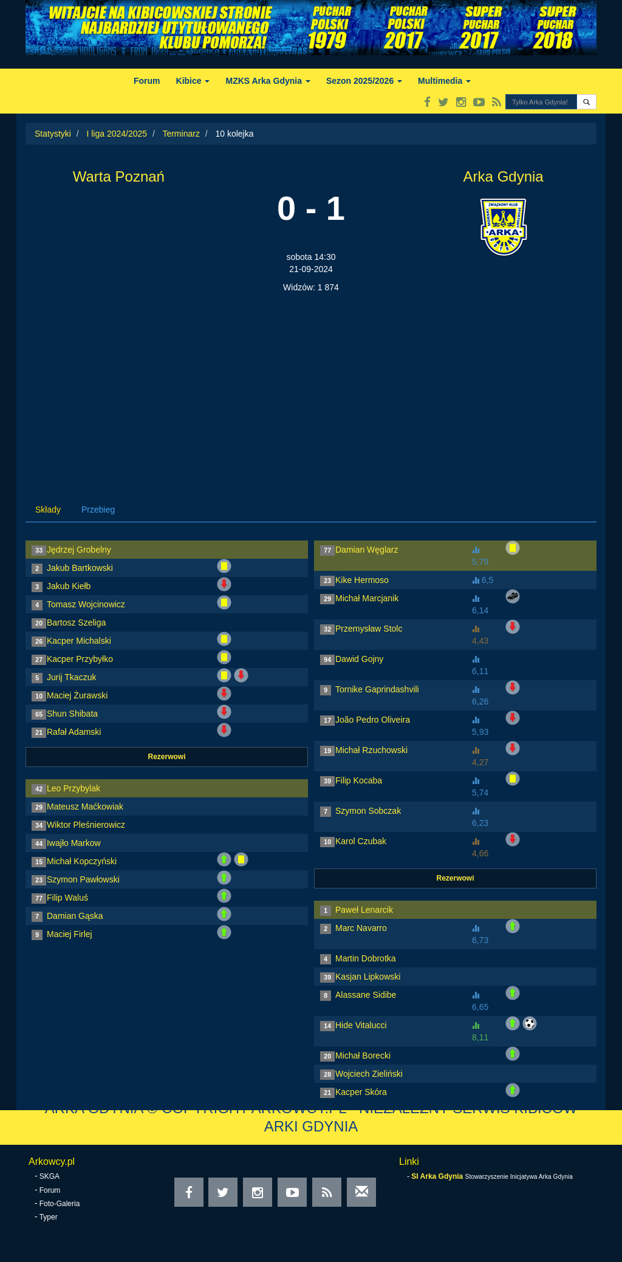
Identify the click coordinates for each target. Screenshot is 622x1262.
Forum (147, 81)
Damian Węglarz (366, 549)
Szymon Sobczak (368, 811)
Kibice (193, 81)
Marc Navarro (361, 928)
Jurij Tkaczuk (71, 677)
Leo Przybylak (73, 788)
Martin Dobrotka (365, 958)
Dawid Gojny (359, 659)
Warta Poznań (119, 176)
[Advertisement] (311, 384)
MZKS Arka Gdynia (267, 81)
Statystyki (53, 133)
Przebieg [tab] (98, 509)
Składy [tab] (48, 509)
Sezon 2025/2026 (364, 81)
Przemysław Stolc (368, 628)
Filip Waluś (67, 897)
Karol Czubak (360, 841)
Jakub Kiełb (69, 586)
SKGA (49, 1176)
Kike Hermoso (362, 580)
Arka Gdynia (503, 176)
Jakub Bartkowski (80, 568)
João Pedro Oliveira (372, 720)
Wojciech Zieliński (369, 1074)
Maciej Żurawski (77, 695)
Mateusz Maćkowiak (85, 806)
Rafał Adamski (74, 732)
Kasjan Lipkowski (367, 976)
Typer (48, 1217)
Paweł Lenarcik (364, 910)
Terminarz (180, 133)
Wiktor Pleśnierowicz (86, 825)
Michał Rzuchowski (371, 750)
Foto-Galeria (59, 1203)
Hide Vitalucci (361, 1025)
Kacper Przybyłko (80, 659)
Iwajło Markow (74, 843)
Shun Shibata (72, 713)
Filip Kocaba (358, 780)
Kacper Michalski (79, 641)
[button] (586, 101)
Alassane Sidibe (365, 995)
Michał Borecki (363, 1055)
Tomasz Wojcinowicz (86, 604)
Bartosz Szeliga (76, 622)
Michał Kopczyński (82, 861)
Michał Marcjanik (366, 598)
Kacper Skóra (361, 1092)
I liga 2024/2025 (116, 133)
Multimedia (444, 81)
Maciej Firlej (69, 934)
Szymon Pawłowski (83, 879)
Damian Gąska (75, 916)
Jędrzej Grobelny (79, 549)
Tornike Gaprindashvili (377, 689)
